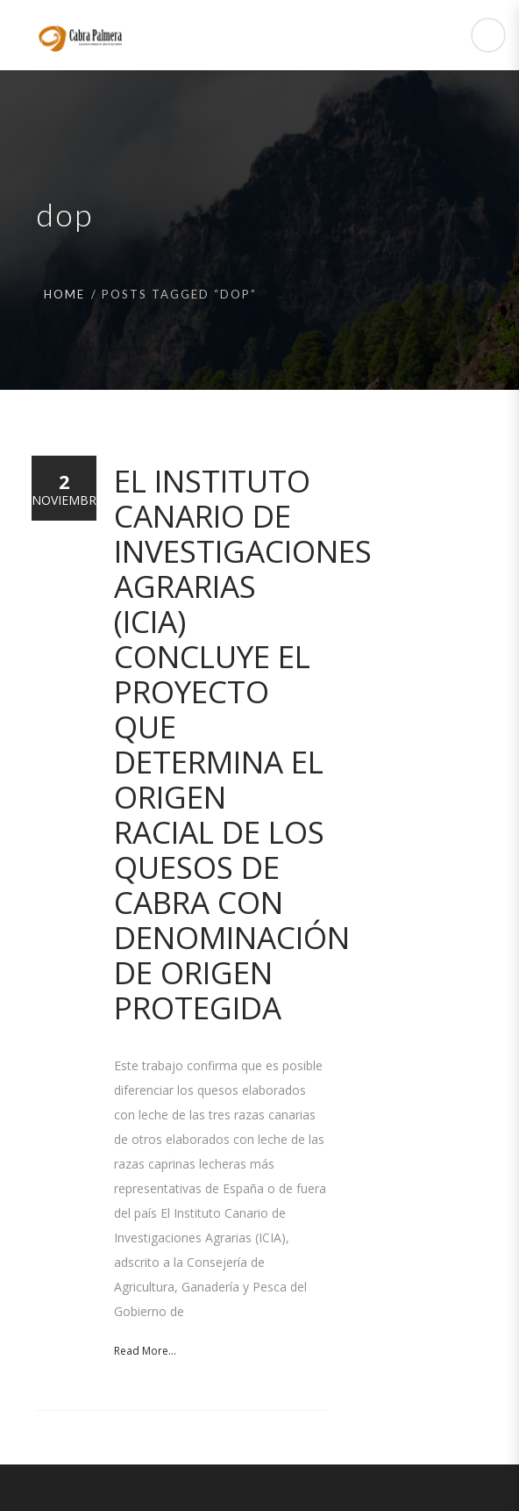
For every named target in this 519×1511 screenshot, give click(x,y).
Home (64, 294)
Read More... (145, 1350)
